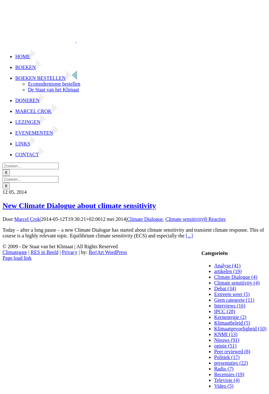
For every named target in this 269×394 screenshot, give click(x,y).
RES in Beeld (44, 252)
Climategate (15, 252)
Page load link (17, 258)
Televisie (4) (226, 380)
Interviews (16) (229, 305)
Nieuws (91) (226, 340)
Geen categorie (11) (234, 300)
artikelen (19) (228, 271)
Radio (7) (223, 368)
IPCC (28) (224, 311)
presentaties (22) (231, 363)
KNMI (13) (225, 334)
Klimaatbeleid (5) (232, 323)
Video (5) (223, 386)
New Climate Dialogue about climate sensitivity (79, 205)
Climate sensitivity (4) (236, 282)
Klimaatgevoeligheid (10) (240, 328)
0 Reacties (215, 219)
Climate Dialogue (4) (235, 277)
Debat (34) (225, 288)
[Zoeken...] (31, 166)
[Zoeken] (6, 172)
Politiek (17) (226, 357)
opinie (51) (225, 345)
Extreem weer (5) (232, 294)
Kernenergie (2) (230, 317)
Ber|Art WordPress (108, 252)
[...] (189, 235)
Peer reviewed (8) (232, 351)
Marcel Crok (27, 219)
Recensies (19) (229, 374)
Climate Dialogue (145, 219)
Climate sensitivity (184, 219)
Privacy (69, 252)
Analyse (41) (227, 265)
